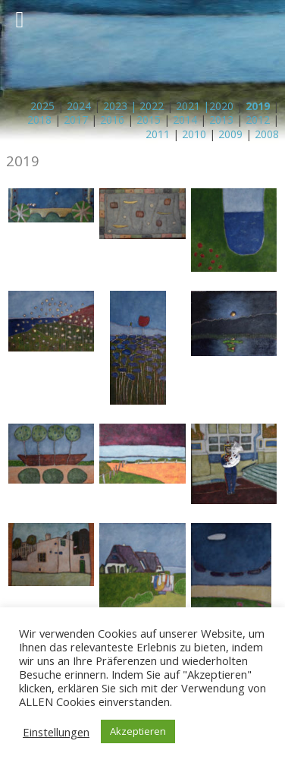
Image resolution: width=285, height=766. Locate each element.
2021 (188, 106)
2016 (112, 119)
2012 (258, 119)
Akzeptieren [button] (138, 731)
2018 (39, 119)
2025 (42, 106)
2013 (221, 119)
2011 (158, 134)
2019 (258, 106)
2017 (76, 119)
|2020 (216, 106)
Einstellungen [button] (56, 732)
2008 (267, 134)
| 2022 (145, 106)
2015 (148, 119)
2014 (185, 119)
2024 (79, 106)
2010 (194, 134)
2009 (230, 134)
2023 (115, 106)
